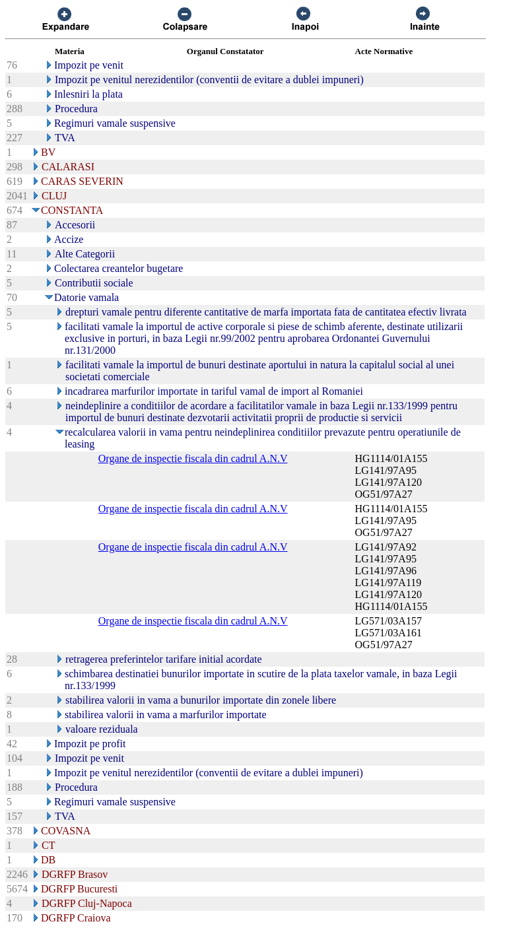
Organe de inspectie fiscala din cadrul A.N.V (193, 458)
